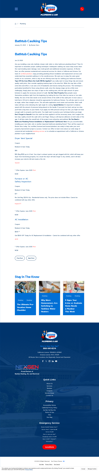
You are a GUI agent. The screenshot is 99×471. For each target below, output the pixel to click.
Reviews (49, 388)
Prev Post (20, 258)
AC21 (16, 239)
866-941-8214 (49, 348)
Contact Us (49, 396)
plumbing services (39, 131)
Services (49, 386)
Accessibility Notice (49, 405)
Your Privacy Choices (57, 461)
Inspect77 (18, 204)
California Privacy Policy (49, 408)
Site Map (49, 417)
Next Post (31, 258)
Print (34, 170)
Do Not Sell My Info (49, 410)
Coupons (49, 391)
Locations (49, 447)
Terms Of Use (49, 412)
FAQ (49, 415)
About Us (50, 384)
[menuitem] (41, 464)
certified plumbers (26, 74)
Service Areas (49, 393)
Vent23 (17, 163)
